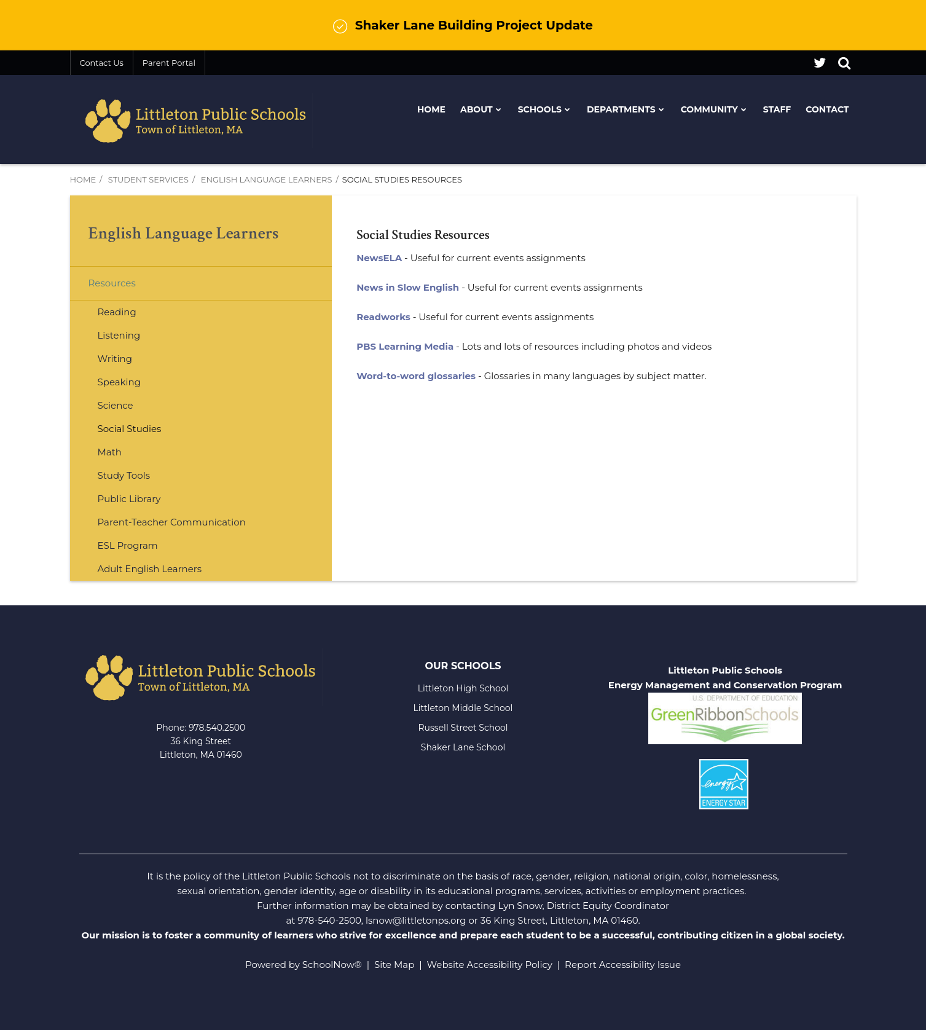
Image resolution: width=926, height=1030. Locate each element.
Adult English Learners (150, 569)
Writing (115, 358)
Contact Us (102, 63)
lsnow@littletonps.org (416, 920)
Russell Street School (463, 727)
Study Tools (124, 475)
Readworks (383, 317)
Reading (117, 312)
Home (83, 179)
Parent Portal (169, 63)
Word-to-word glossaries (416, 376)
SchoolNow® (332, 964)
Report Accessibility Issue (623, 964)
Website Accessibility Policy (489, 964)
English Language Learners (266, 179)
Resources (112, 283)
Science (115, 405)
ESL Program (128, 545)
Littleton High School (463, 688)
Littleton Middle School (463, 708)
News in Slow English (407, 287)
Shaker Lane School (463, 747)
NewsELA (379, 258)
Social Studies (130, 428)
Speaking (119, 382)
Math (110, 452)
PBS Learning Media (404, 346)
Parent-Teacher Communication (172, 522)
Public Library (129, 499)
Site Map (394, 964)
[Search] (844, 62)
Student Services (148, 179)
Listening (119, 335)
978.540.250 (214, 727)
